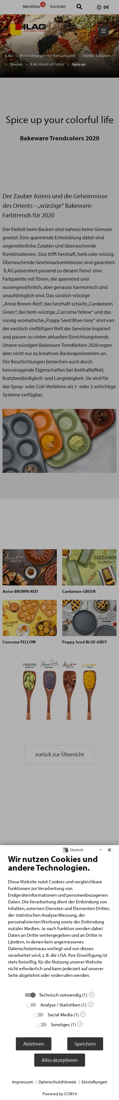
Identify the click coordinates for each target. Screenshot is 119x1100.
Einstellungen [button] (94, 1082)
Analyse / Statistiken (60, 1005)
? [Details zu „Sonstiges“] (80, 1024)
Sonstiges (60, 1024)
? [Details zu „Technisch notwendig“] (91, 994)
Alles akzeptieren (60, 1060)
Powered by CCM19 (60, 1093)
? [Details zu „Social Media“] (83, 1014)
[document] (59, 921)
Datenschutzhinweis (57, 1082)
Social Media (60, 1015)
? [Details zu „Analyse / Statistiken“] (90, 1004)
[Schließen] (109, 850)
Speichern (85, 1043)
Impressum (22, 1082)
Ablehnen (33, 1043)
